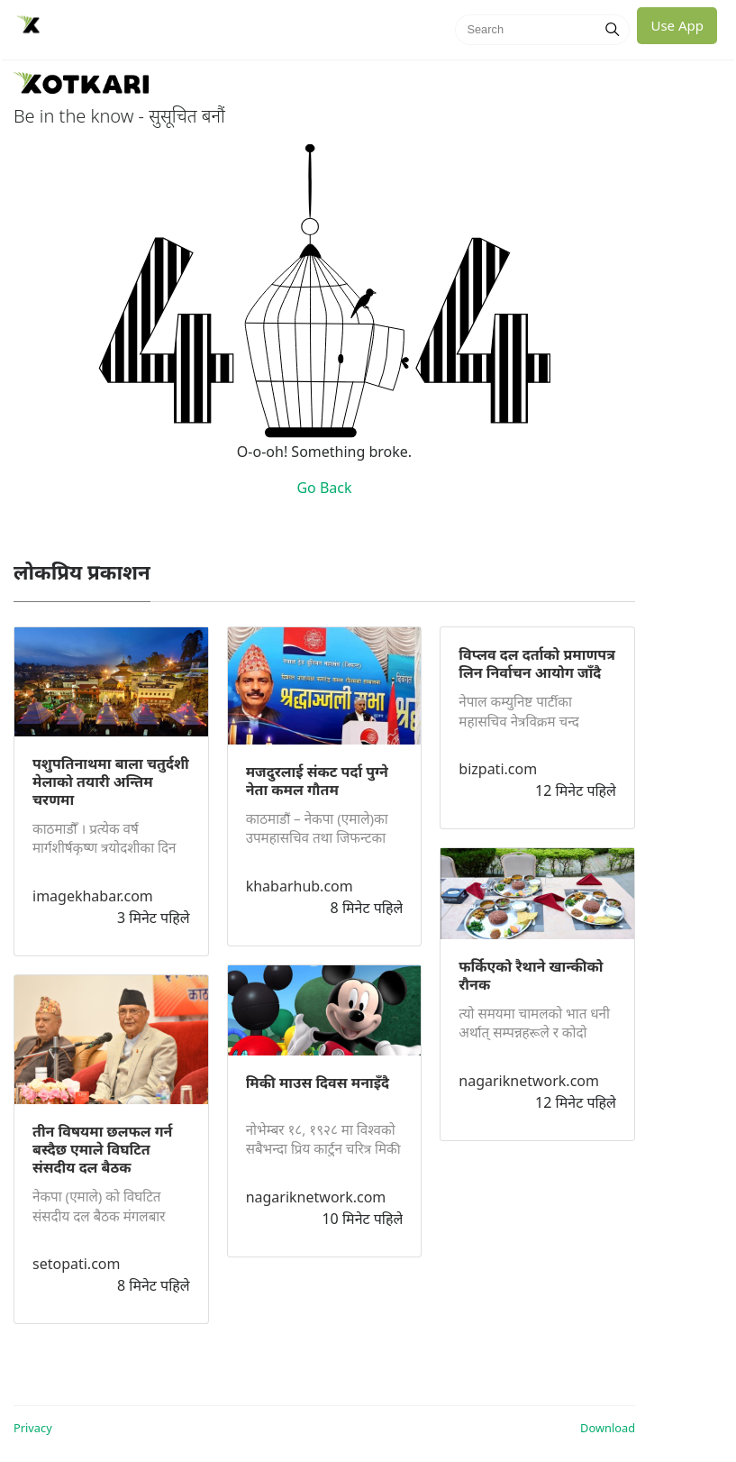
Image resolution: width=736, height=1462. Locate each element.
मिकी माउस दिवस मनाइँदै (317, 1082)
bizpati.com (498, 769)
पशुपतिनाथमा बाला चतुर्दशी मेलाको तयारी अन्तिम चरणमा (110, 781)
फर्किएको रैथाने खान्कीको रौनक (531, 975)
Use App (677, 25)
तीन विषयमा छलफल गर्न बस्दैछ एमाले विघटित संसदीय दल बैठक (102, 1149)
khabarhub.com (299, 886)
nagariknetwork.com (316, 1197)
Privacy (33, 1428)
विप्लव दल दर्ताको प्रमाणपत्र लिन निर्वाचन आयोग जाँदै (537, 663)
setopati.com (76, 1264)
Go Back (323, 488)
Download (607, 1428)
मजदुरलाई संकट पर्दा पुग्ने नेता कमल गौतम (317, 781)
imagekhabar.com (92, 896)
